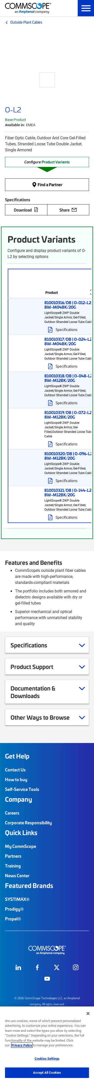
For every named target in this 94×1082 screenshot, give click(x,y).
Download (26, 210)
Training (13, 865)
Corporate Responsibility (28, 822)
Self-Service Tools (22, 789)
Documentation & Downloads (48, 692)
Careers (12, 812)
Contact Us (15, 769)
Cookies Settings (47, 1058)
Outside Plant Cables (26, 22)
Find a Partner (47, 184)
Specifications (35, 645)
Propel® (13, 918)
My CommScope (20, 846)
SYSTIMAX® (17, 899)
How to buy (16, 779)
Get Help (17, 756)
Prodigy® (14, 908)
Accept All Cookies (47, 1072)
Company (18, 799)
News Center (17, 875)
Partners (13, 855)
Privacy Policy (22, 1045)
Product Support (38, 666)
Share (68, 210)
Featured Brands (29, 886)
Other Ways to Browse (46, 717)
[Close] (87, 1013)
